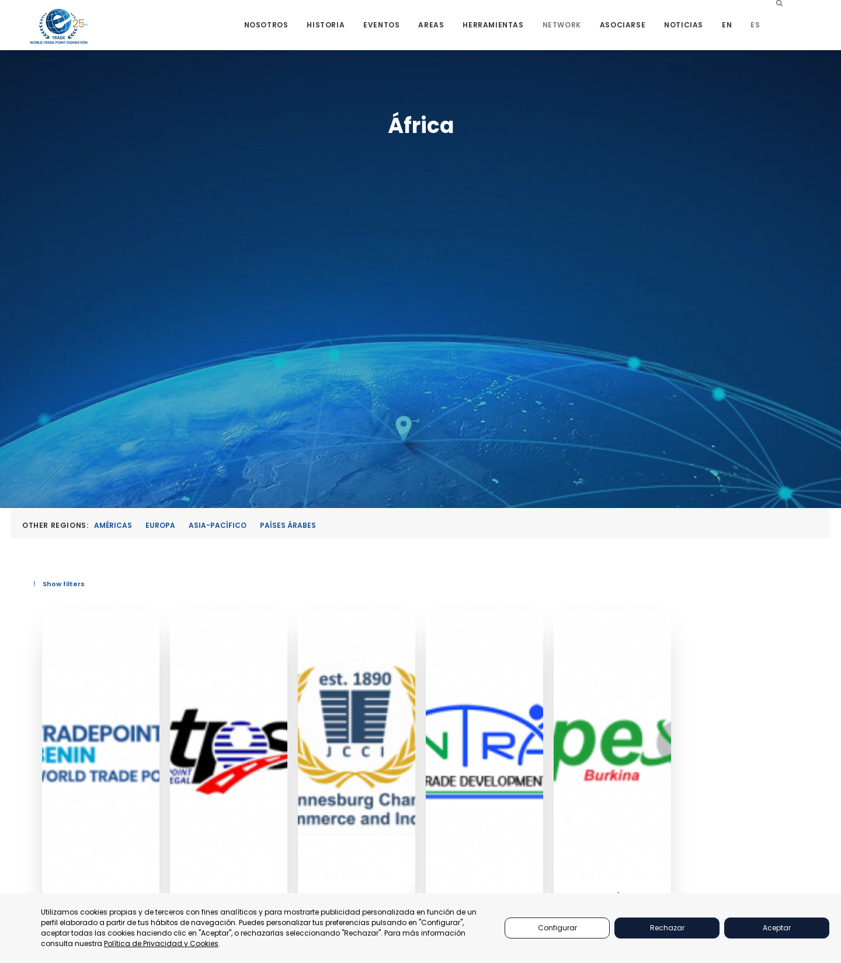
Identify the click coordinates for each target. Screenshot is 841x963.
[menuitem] (294, 30)
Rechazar (667, 928)
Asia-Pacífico (217, 243)
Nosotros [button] (294, 31)
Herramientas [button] (521, 31)
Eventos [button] (410, 31)
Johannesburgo (577, 622)
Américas (113, 243)
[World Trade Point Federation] (60, 32)
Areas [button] (459, 31)
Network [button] (590, 31)
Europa (160, 243)
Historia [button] (354, 31)
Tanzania (701, 642)
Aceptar (777, 928)
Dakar (407, 622)
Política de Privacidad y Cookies (161, 943)
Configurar (557, 928)
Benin (261, 622)
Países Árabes (288, 243)
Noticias (712, 31)
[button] (814, 30)
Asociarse (650, 31)
